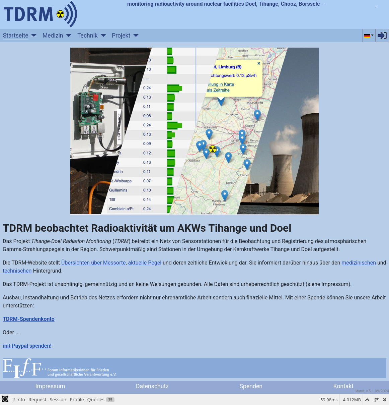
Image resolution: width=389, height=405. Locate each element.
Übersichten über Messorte (93, 262)
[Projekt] (134, 35)
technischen (17, 271)
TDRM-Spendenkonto (29, 319)
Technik (87, 35)
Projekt (121, 35)
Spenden (251, 386)
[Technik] (102, 35)
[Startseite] (32, 35)
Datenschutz (152, 386)
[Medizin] (67, 35)
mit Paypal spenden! (27, 346)
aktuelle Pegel (144, 262)
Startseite (15, 35)
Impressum (50, 386)
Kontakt (343, 386)
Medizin (53, 35)
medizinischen (358, 262)
